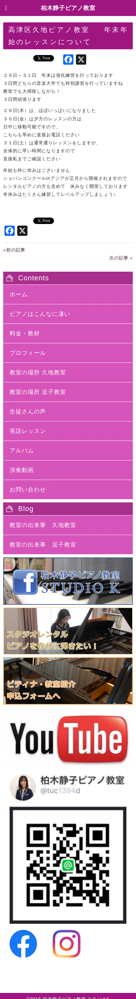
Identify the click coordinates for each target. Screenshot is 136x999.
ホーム (19, 294)
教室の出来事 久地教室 (43, 525)
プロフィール (28, 353)
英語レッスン (28, 431)
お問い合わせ (28, 489)
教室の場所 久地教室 (38, 372)
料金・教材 (25, 333)
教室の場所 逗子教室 (38, 392)
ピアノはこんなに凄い (40, 314)
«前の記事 (14, 249)
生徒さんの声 (28, 411)
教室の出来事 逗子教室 (43, 544)
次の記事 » (121, 257)
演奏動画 (22, 470)
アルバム (22, 450)
